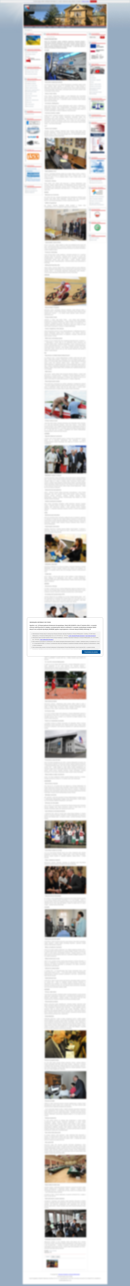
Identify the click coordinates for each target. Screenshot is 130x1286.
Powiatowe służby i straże (32, 71)
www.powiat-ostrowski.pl (90, 635)
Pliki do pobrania (30, 106)
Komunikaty (28, 97)
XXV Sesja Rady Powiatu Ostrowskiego (96, 93)
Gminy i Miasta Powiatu (40, 27)
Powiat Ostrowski (29, 27)
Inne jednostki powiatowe (31, 74)
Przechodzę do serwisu (91, 652)
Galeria (49, 27)
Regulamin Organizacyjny (32, 52)
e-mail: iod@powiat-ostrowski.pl (46, 639)
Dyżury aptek (29, 93)
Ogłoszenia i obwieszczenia (32, 100)
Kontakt (68, 27)
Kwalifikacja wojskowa (31, 83)
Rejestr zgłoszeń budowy (31, 87)
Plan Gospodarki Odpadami (97, 198)
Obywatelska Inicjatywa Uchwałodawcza (96, 89)
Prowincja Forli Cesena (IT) (97, 182)
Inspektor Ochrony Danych (96, 117)
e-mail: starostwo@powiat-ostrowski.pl (76, 635)
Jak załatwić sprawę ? (31, 54)
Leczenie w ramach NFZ (31, 85)
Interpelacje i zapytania (96, 80)
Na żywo (92, 75)
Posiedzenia (93, 77)
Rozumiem (93, 1)
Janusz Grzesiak (52, 1250)
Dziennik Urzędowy (95, 237)
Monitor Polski (94, 240)
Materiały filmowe (30, 113)
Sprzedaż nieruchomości (31, 95)
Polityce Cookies (85, 1)
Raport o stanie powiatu (96, 84)
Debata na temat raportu (96, 86)
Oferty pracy (29, 102)
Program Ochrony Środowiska (97, 196)
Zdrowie (62, 27)
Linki (58, 1256)
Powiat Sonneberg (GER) (96, 180)
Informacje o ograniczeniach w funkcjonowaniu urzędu (33, 90)
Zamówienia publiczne (31, 81)
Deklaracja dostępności (31, 188)
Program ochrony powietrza (97, 200)
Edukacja (56, 27)
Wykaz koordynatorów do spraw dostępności (31, 191)
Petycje (92, 82)
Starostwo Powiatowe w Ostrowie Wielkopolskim (69, 1274)
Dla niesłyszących (30, 104)
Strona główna (28, 30)
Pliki (53, 1256)
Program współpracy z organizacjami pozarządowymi (97, 203)
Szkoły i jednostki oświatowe (32, 69)
